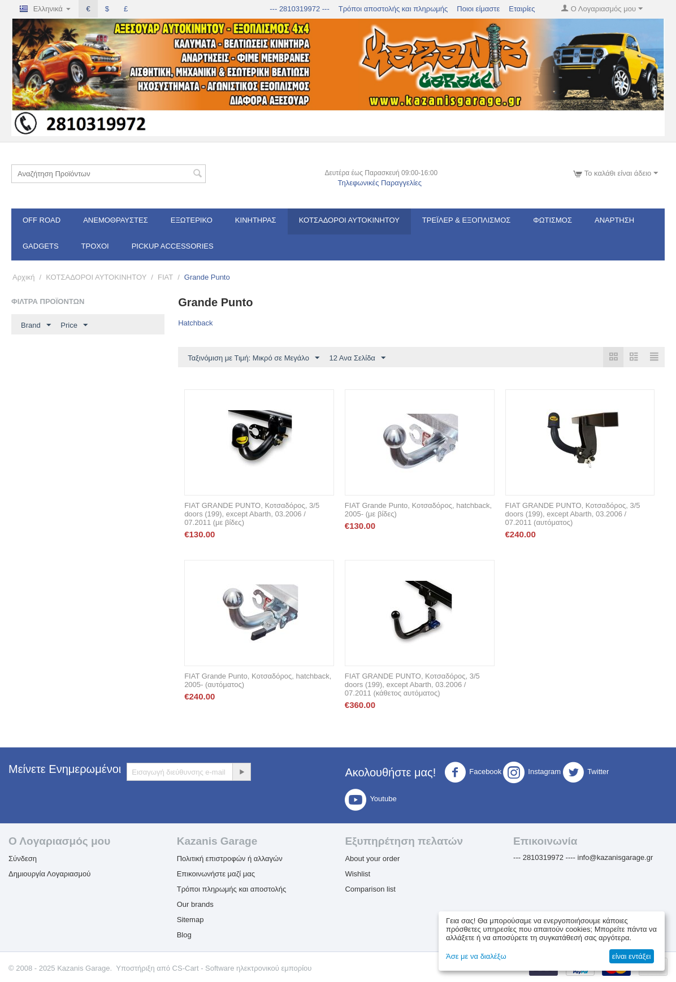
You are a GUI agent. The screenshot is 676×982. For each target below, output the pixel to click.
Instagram (532, 773)
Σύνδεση (22, 859)
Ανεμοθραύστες (115, 220)
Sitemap (190, 920)
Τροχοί (95, 246)
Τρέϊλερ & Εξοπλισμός (466, 220)
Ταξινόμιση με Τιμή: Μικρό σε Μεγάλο (253, 358)
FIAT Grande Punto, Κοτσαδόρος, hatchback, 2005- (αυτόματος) (257, 680)
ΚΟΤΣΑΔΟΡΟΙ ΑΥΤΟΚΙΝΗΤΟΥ (349, 220)
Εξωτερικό (192, 220)
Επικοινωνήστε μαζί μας (216, 874)
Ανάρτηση (614, 220)
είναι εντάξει (631, 956)
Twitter (585, 773)
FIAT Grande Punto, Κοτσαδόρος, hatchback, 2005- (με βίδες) (418, 510)
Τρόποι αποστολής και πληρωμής (393, 9)
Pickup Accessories (173, 246)
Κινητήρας (255, 220)
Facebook (472, 773)
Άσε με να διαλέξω (476, 956)
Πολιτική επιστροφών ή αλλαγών (230, 859)
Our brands (195, 905)
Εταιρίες (522, 9)
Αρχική (23, 277)
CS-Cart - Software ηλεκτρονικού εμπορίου (242, 968)
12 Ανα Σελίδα (357, 358)
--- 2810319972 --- (300, 9)
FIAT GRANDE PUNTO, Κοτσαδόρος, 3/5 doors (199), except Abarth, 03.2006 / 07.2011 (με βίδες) (251, 514)
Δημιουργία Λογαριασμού (49, 874)
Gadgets (41, 246)
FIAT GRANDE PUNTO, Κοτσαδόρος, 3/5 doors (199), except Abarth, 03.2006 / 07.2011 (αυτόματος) (572, 514)
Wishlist (357, 874)
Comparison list (370, 889)
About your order (372, 859)
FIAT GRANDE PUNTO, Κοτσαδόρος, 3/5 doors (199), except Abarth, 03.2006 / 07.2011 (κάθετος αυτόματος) (412, 685)
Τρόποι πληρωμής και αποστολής (232, 889)
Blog (184, 935)
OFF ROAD (41, 220)
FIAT (165, 277)
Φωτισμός (552, 220)
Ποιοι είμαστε (478, 9)
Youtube (370, 800)
